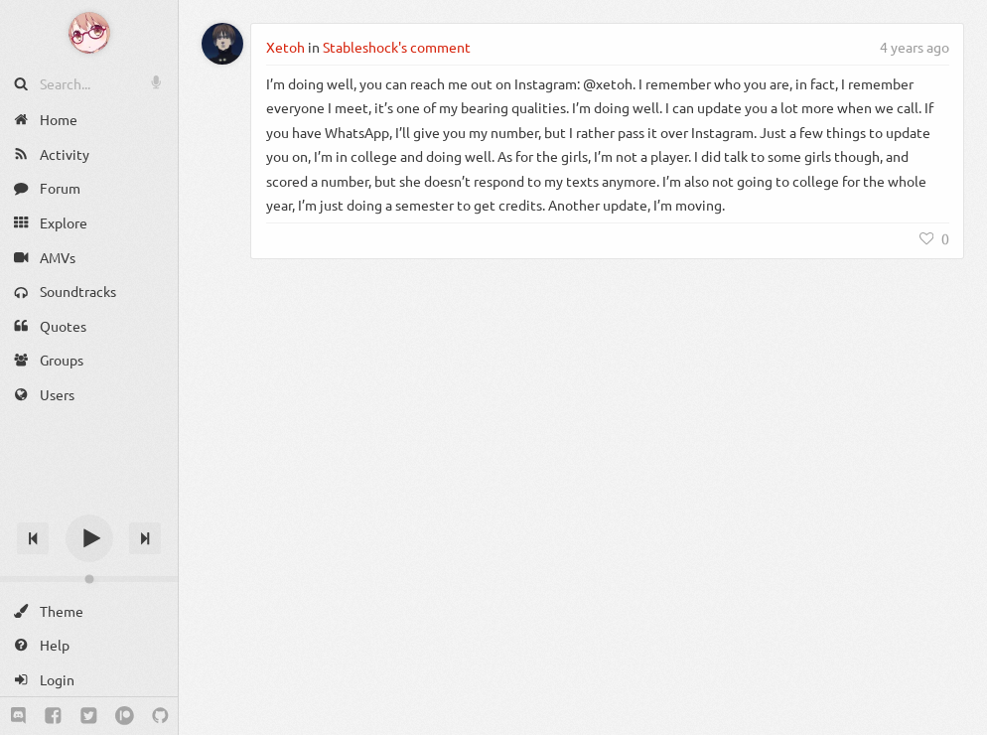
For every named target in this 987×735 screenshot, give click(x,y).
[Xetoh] (222, 44)
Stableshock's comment (397, 47)
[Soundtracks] (89, 291)
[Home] (89, 119)
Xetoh (285, 47)
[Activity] (89, 154)
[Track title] (89, 503)
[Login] (89, 679)
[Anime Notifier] (89, 33)
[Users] (89, 394)
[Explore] (89, 223)
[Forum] (89, 188)
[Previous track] (33, 538)
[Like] (934, 238)
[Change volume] (89, 579)
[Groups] (89, 360)
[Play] (89, 538)
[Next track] (145, 538)
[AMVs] (89, 256)
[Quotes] (89, 326)
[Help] (89, 645)
